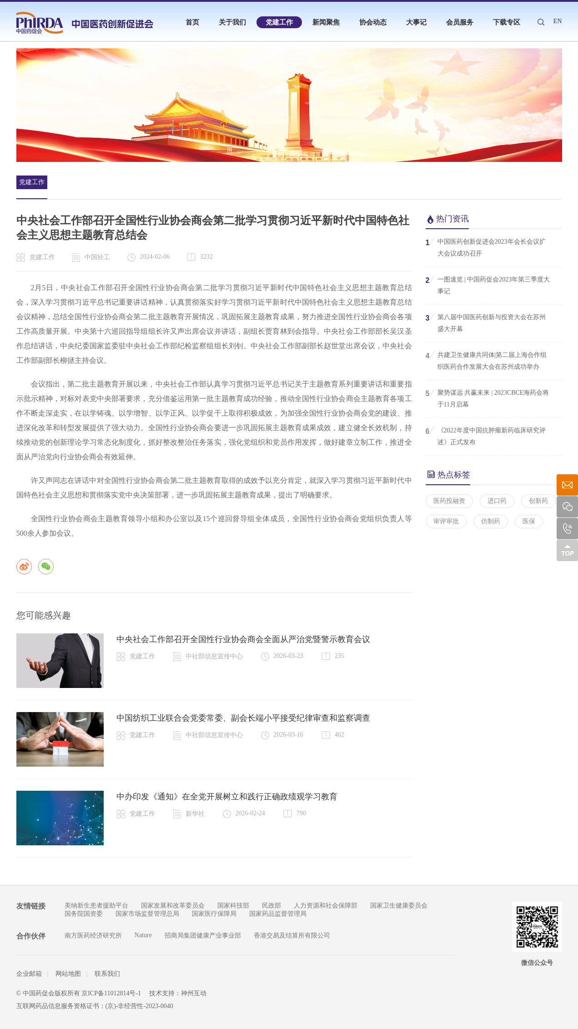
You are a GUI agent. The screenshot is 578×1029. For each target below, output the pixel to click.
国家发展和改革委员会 (173, 905)
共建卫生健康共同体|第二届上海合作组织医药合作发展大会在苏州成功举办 (486, 360)
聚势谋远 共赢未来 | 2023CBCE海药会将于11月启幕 (487, 398)
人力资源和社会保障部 (325, 905)
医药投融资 (449, 500)
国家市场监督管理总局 (147, 913)
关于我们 (232, 22)
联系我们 (107, 973)
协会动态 (373, 22)
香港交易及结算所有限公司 (292, 935)
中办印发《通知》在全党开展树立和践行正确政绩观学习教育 (226, 796)
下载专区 (506, 22)
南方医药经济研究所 (93, 935)
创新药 (538, 500)
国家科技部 (233, 905)
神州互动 (193, 993)
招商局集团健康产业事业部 (203, 935)
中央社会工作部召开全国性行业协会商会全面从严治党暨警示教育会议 (243, 639)
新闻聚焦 (326, 22)
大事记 (416, 22)
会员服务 (459, 22)
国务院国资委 (84, 913)
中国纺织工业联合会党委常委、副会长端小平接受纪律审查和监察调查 (243, 718)
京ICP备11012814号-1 (111, 993)
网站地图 (68, 973)
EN (557, 21)
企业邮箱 (29, 973)
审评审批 (446, 521)
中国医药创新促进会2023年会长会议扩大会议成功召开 (486, 247)
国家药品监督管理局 (278, 913)
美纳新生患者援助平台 (96, 905)
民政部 (271, 905)
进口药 (497, 500)
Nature (143, 935)
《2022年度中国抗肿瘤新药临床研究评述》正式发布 (486, 436)
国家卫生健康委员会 (398, 905)
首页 (192, 22)
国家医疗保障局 (214, 913)
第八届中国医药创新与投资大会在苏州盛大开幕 (486, 322)
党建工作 (279, 22)
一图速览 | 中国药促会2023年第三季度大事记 (488, 285)
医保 (529, 521)
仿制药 (490, 521)
